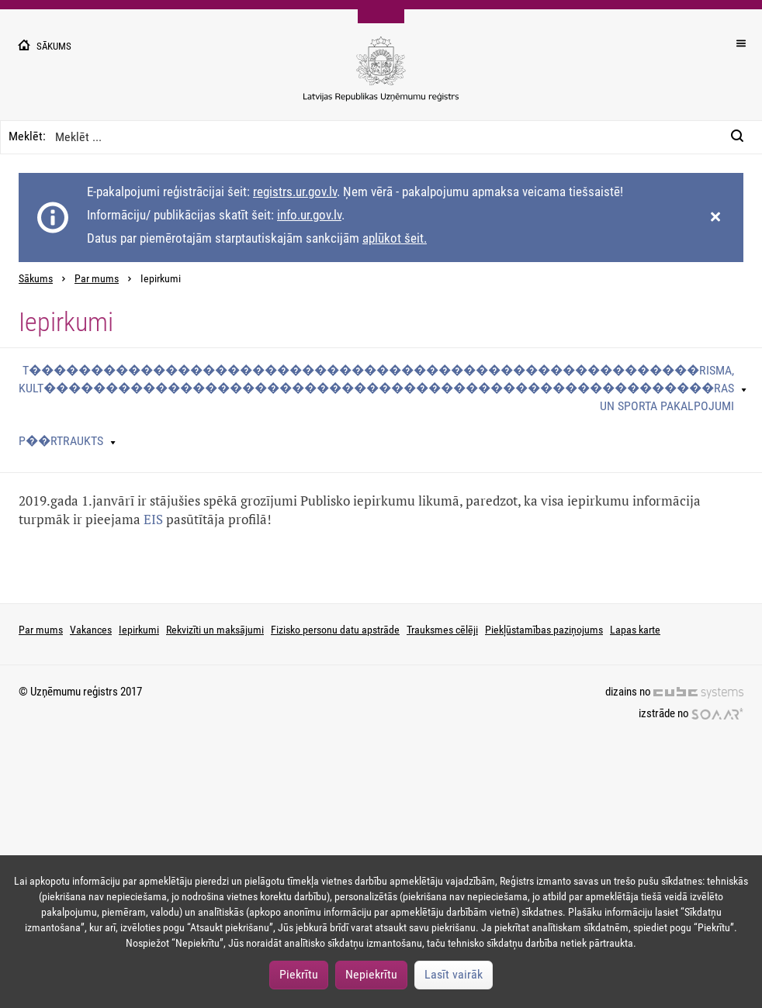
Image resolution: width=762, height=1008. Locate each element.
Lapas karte (635, 629)
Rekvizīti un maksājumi (215, 629)
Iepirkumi (139, 629)
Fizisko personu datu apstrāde (335, 629)
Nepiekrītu (371, 974)
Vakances (91, 629)
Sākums (36, 278)
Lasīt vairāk (453, 974)
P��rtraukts (61, 440)
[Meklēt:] (742, 137)
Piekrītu (298, 974)
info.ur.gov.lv (309, 215)
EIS (153, 519)
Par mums (96, 278)
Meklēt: (27, 136)
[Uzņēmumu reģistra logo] (381, 77)
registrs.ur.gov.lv (295, 191)
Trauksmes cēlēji (442, 629)
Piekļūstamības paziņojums (544, 629)
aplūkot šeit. (394, 238)
